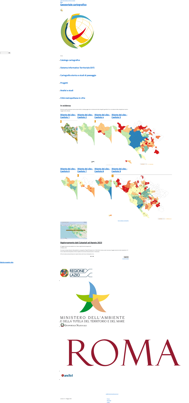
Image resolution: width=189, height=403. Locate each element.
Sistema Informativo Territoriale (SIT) (77, 67)
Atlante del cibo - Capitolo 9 (119, 170)
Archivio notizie (125, 259)
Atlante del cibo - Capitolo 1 (68, 116)
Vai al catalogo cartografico (123, 220)
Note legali (109, 400)
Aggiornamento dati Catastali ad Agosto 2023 (81, 242)
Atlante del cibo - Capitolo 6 (68, 170)
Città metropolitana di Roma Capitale (67, 0)
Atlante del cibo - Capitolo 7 (85, 170)
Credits (108, 402)
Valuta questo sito (6, 262)
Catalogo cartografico (70, 60)
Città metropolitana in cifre (72, 98)
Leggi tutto (126, 257)
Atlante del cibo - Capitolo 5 (119, 116)
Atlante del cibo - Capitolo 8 (102, 170)
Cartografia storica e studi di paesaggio (78, 75)
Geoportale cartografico (73, 4)
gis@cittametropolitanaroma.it (112, 394)
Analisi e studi (66, 90)
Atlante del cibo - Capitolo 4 (102, 116)
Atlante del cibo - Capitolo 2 (85, 116)
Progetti (64, 82)
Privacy (108, 399)
